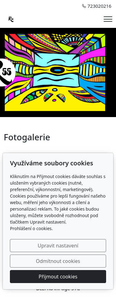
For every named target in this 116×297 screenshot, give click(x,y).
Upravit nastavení (58, 245)
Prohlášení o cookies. (31, 228)
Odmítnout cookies (58, 261)
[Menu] (108, 19)
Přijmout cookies (58, 276)
